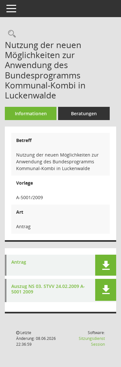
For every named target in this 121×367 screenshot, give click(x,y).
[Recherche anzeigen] (10, 34)
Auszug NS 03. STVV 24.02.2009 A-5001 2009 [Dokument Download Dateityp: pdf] (48, 289)
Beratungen (84, 113)
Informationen (31, 113)
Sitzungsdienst (92, 341)
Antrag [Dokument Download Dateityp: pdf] (18, 262)
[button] (105, 265)
